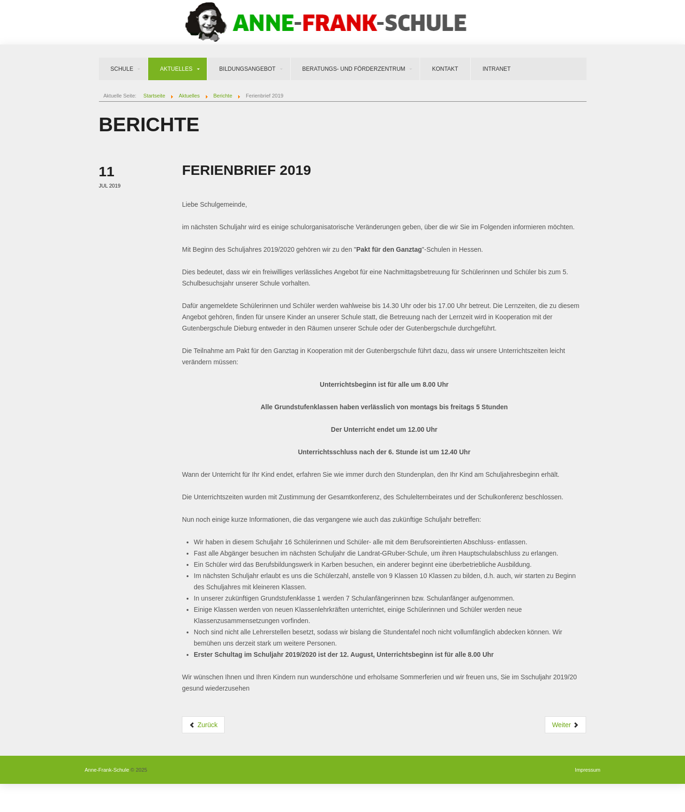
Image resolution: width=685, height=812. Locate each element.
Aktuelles (176, 69)
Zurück (203, 725)
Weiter (565, 725)
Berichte (222, 95)
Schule (122, 69)
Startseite (154, 95)
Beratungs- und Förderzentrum (354, 69)
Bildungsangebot (247, 69)
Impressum (587, 770)
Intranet (496, 69)
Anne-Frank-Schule (107, 770)
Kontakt (445, 69)
